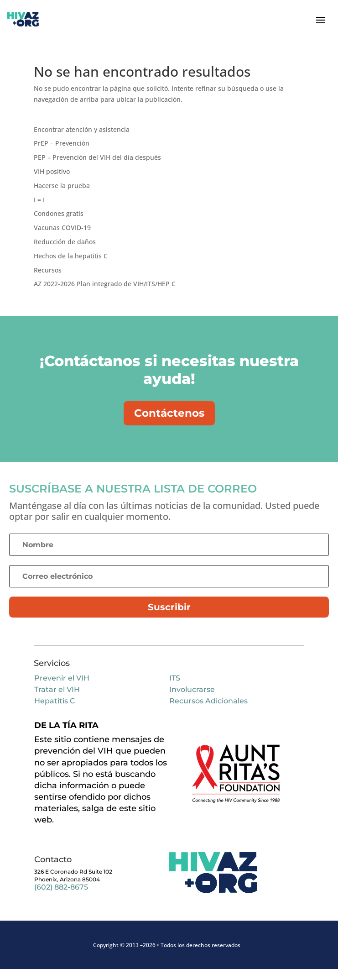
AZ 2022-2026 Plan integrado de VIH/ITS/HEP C (105, 283)
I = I (39, 199)
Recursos (48, 270)
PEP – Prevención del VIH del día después (97, 157)
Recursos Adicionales (208, 701)
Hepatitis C (54, 701)
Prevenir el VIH (61, 678)
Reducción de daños (65, 241)
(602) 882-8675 (61, 887)
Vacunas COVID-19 (62, 227)
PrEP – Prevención (61, 143)
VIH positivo (52, 171)
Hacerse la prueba (62, 185)
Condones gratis (58, 213)
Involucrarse (192, 689)
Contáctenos (169, 413)
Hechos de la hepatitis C (71, 255)
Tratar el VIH (57, 689)
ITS (174, 678)
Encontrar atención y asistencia (82, 129)
